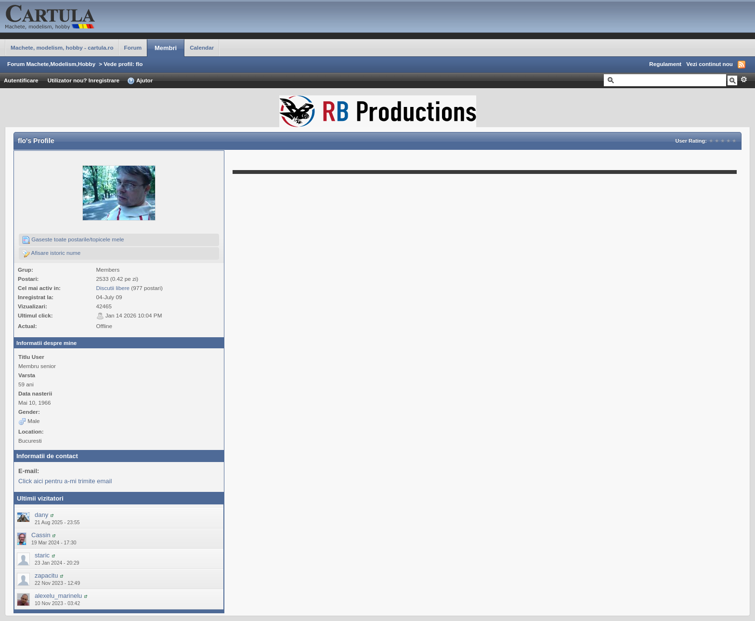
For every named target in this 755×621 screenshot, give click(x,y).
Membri (166, 48)
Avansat (744, 79)
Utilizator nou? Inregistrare (83, 80)
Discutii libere (113, 288)
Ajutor (140, 81)
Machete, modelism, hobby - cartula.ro (62, 47)
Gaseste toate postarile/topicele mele (73, 240)
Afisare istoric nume (51, 253)
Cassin (41, 535)
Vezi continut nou (709, 64)
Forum (133, 47)
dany (41, 514)
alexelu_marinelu (58, 595)
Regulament (665, 64)
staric (42, 555)
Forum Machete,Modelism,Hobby (51, 64)
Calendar (202, 47)
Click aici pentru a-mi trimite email (65, 481)
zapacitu (46, 575)
